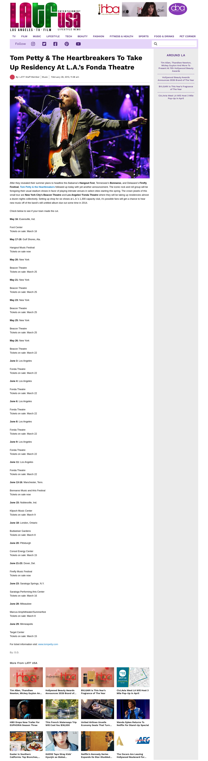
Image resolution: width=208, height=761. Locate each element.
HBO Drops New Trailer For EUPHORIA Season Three (25, 723)
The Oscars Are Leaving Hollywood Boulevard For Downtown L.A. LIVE (130, 755)
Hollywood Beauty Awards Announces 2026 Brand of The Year (60, 692)
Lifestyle (53, 36)
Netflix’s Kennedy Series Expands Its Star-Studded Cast (95, 755)
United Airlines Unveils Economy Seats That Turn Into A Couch (95, 724)
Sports (144, 36)
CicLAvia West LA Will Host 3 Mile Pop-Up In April (133, 692)
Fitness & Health (121, 36)
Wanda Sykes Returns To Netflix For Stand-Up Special (133, 723)
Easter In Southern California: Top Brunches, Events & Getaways (24, 755)
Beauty (83, 36)
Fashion (98, 36)
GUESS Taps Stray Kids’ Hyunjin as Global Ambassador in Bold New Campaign (59, 755)
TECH (68, 36)
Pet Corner (188, 36)
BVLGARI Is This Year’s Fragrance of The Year (93, 692)
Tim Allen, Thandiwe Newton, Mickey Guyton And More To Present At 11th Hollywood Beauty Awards (25, 692)
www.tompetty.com (48, 644)
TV (14, 36)
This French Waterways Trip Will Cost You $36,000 (61, 723)
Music (37, 36)
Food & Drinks (164, 36)
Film (24, 36)
